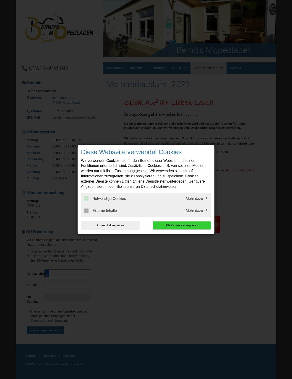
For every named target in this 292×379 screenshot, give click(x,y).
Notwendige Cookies (105, 198)
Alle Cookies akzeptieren (181, 225)
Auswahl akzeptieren (110, 225)
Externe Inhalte (100, 211)
